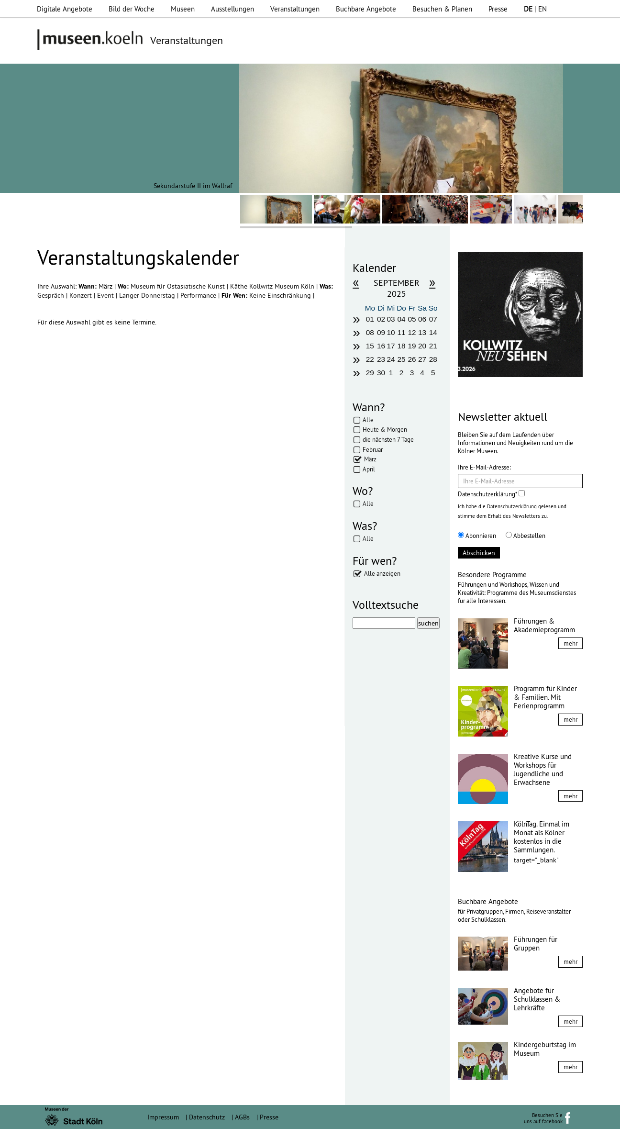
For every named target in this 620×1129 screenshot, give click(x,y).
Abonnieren (477, 535)
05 (412, 319)
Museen (183, 8)
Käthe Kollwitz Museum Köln (273, 286)
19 (412, 346)
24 (391, 359)
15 (370, 346)
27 (422, 359)
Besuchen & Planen (442, 8)
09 (381, 332)
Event (106, 295)
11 (401, 332)
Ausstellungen (232, 8)
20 (422, 346)
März (370, 459)
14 (433, 332)
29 (370, 373)
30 (381, 373)
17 (391, 346)
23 (381, 359)
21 (433, 346)
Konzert (81, 295)
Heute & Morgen (385, 429)
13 (422, 332)
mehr (570, 643)
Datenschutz (207, 1117)
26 (412, 359)
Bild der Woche (132, 8)
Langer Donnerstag (148, 295)
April (369, 469)
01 (370, 319)
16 (381, 346)
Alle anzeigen (382, 573)
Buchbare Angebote (366, 8)
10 (391, 332)
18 (401, 346)
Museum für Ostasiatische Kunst (179, 286)
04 (401, 319)
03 (391, 319)
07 (433, 319)
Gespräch (51, 295)
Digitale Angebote (64, 8)
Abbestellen (525, 535)
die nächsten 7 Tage (388, 439)
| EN (535, 8)
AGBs (242, 1117)
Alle (368, 420)
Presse (498, 8)
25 (401, 359)
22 (370, 359)
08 (370, 332)
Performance (199, 295)
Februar (373, 449)
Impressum (163, 1117)
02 (381, 319)
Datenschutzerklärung (512, 506)
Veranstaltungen (295, 8)
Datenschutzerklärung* (491, 494)
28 (433, 359)
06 (422, 319)
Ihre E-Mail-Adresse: (484, 467)
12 (412, 332)
